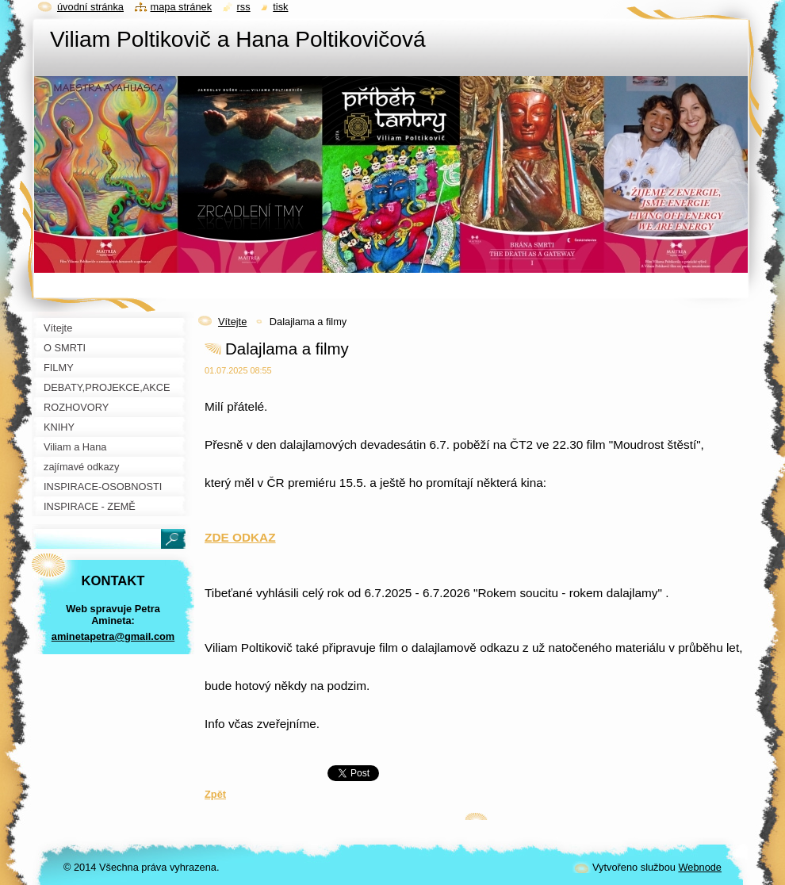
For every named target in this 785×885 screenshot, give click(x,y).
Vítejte (232, 322)
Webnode (700, 867)
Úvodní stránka (90, 7)
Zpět (215, 794)
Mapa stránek (182, 7)
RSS (244, 7)
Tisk (280, 7)
